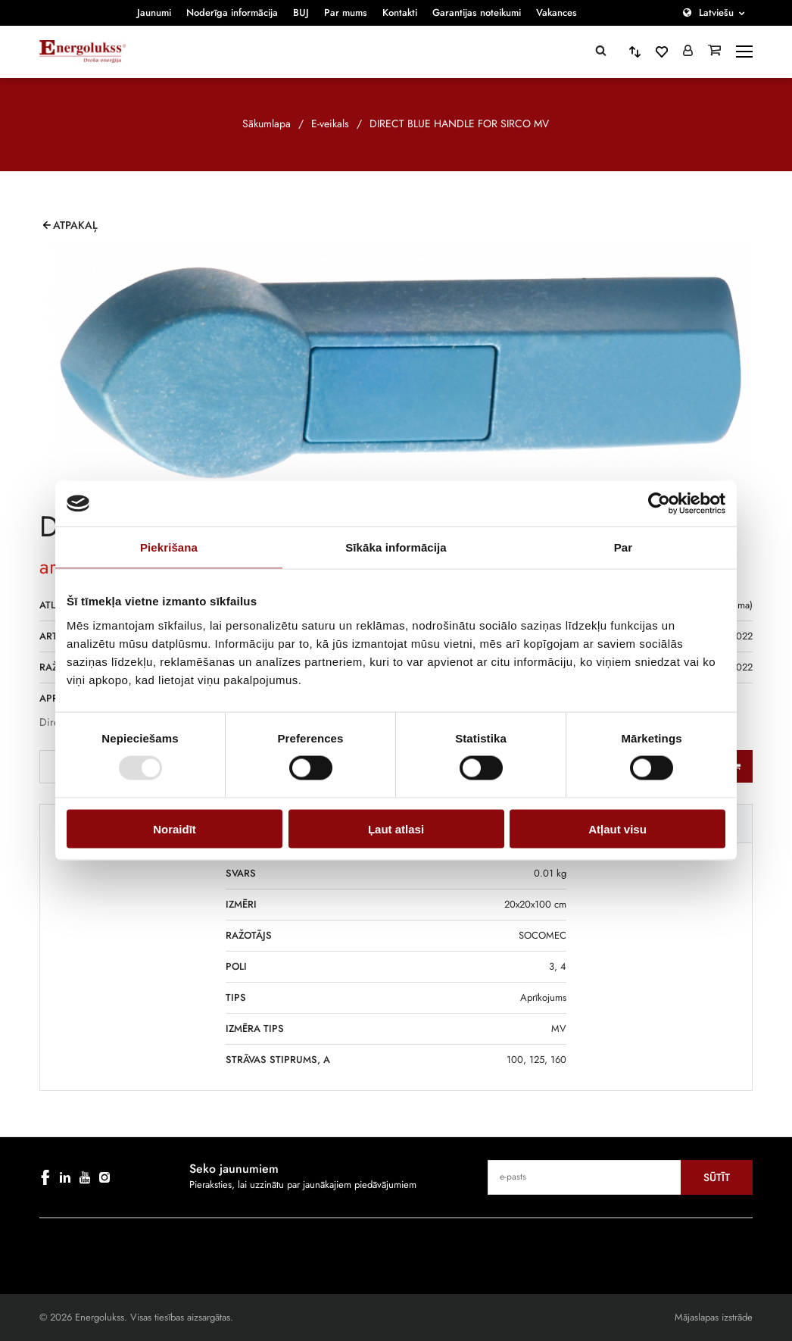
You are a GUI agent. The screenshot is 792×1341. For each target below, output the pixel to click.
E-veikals (330, 123)
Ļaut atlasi (396, 828)
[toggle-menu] (744, 51)
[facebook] (45, 1177)
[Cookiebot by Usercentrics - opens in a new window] (659, 503)
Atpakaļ (75, 225)
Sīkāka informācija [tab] (396, 547)
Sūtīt (716, 1177)
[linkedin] (65, 1177)
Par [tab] (623, 547)
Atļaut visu (617, 828)
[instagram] (104, 1177)
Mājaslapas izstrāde (714, 1317)
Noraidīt (174, 828)
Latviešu (716, 12)
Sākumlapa (266, 123)
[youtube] (85, 1177)
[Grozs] (714, 51)
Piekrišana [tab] (169, 547)
